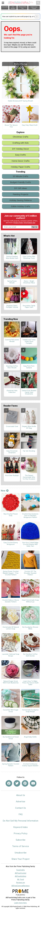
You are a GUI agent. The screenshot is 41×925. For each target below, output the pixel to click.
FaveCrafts (20, 870)
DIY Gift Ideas (20, 188)
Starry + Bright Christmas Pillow (29, 282)
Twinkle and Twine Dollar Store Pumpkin (29, 341)
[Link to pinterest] (25, 783)
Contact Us (20, 808)
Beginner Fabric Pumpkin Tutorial (12, 306)
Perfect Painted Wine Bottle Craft (12, 257)
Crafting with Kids (20, 143)
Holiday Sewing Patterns (20, 200)
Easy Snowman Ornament (12, 452)
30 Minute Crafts (20, 176)
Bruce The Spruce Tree (11, 126)
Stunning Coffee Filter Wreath (12, 367)
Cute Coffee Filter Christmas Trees (29, 257)
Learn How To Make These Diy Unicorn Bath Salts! (30, 683)
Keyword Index (20, 827)
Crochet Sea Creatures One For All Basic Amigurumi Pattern (30, 515)
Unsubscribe (20, 852)
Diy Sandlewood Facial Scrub (11, 738)
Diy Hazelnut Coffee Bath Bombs (30, 655)
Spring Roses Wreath (12, 282)
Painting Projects (20, 194)
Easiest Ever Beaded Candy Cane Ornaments (29, 392)
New (5, 490)
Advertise (20, 801)
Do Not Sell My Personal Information (20, 820)
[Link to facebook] (9, 783)
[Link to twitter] (17, 783)
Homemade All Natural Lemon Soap (11, 628)
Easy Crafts (20, 155)
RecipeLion (20, 883)
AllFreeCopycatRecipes (20, 886)
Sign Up (34, 227)
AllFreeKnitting (20, 876)
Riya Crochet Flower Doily (11, 515)
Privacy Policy (18, 223)
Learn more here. (20, 903)
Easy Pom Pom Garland (29, 367)
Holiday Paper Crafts (20, 167)
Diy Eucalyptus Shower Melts (30, 628)
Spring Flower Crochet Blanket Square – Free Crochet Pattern (11, 573)
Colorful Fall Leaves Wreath (12, 340)
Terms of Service (20, 846)
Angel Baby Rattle (30, 737)
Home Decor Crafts (21, 161)
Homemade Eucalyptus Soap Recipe (30, 711)
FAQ (21, 814)
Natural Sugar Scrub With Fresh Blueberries (11, 682)
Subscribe (20, 840)
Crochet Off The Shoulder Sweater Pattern (30, 573)
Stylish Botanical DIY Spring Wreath (20, 101)
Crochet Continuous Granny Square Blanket (30, 765)
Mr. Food (20, 879)
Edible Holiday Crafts (20, 206)
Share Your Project (20, 859)
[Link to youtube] (33, 783)
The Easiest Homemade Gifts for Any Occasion (29, 477)
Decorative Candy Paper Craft (29, 306)
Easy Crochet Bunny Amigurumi (11, 543)
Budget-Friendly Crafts (20, 182)
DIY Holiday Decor (20, 149)
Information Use (29, 223)
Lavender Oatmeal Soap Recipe (10, 655)
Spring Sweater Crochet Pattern (10, 765)
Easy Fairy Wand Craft (30, 125)
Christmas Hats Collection (12, 391)
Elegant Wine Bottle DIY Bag (29, 427)
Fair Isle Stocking (29, 451)
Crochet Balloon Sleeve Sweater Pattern (10, 601)
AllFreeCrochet (20, 873)
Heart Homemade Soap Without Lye (30, 601)
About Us (20, 795)
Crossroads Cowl (12, 426)
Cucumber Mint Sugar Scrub (10, 711)
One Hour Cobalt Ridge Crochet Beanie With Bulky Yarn (30, 544)
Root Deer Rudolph (12, 475)
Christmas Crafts (20, 137)
